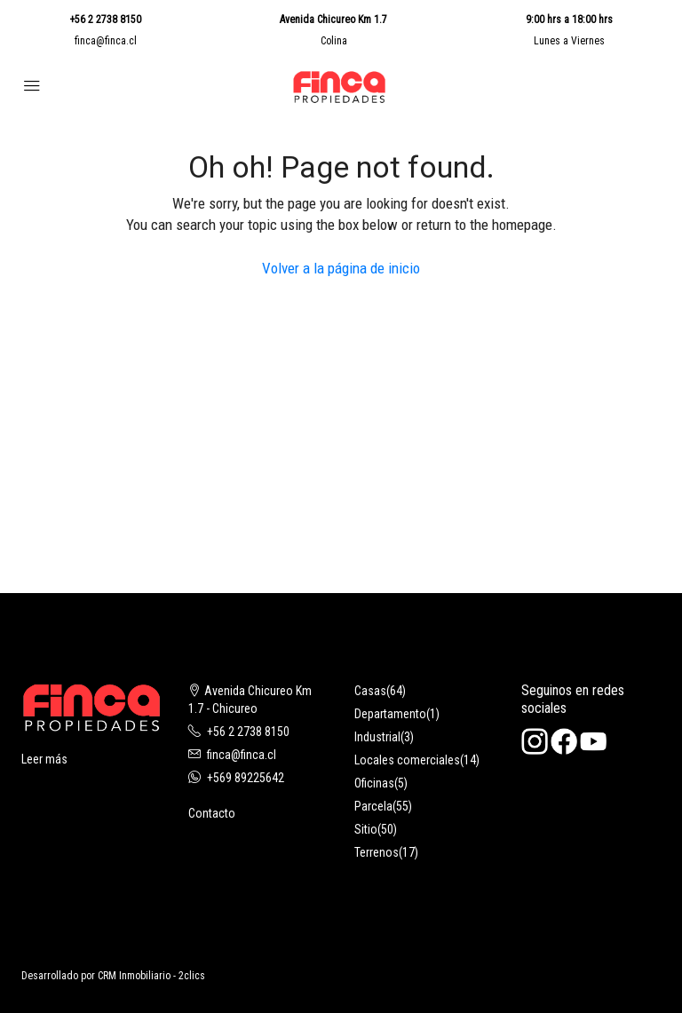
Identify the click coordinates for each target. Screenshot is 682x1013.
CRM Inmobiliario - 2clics (151, 975)
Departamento (390, 714)
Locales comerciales (407, 760)
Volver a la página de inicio (341, 268)
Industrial (377, 737)
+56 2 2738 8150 (105, 19)
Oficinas (374, 783)
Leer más (44, 759)
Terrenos (376, 852)
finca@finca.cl (106, 41)
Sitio (365, 829)
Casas (370, 691)
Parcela (373, 806)
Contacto (211, 813)
